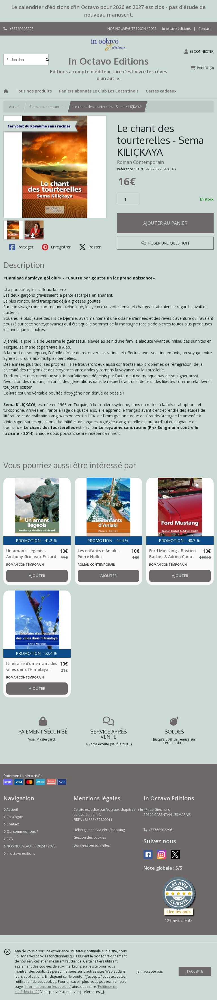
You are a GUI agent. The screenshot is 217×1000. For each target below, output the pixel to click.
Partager (21, 247)
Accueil (14, 106)
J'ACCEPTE (195, 971)
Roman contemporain (46, 106)
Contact (204, 28)
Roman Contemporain (140, 162)
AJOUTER (37, 575)
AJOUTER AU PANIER (165, 223)
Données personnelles (91, 845)
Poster (90, 247)
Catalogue (13, 816)
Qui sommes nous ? (20, 831)
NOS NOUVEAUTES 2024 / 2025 (29, 846)
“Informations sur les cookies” (47, 986)
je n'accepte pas (150, 971)
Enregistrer (56, 247)
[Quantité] (127, 199)
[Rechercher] (47, 59)
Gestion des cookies (89, 837)
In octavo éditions (19, 853)
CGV (8, 838)
